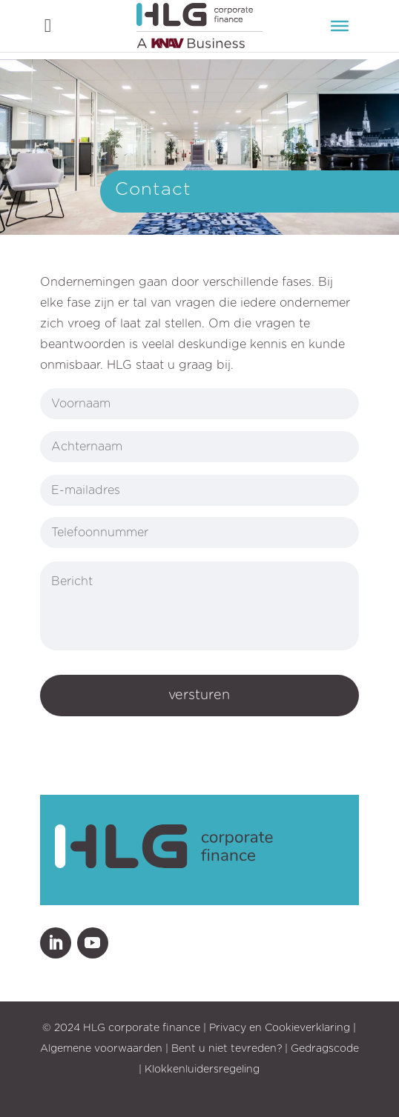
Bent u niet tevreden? (226, 1049)
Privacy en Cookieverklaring (279, 1028)
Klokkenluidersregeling (202, 1069)
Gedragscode (325, 1049)
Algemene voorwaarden (101, 1049)
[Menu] (340, 26)
